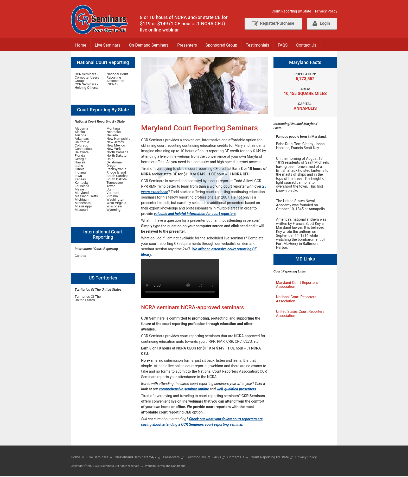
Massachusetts (86, 197)
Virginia (112, 197)
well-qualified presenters (236, 389)
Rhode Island (116, 173)
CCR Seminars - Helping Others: (86, 86)
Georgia (80, 159)
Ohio (109, 159)
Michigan (81, 200)
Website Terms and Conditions (165, 466)
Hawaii (80, 163)
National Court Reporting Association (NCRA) (117, 80)
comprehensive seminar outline (184, 389)
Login (320, 23)
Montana (113, 129)
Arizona (80, 136)
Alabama (81, 129)
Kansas (80, 180)
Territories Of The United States (88, 298)
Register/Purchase (270, 24)
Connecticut (84, 149)
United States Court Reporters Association (300, 314)
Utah (109, 190)
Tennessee (114, 183)
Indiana (80, 173)
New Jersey (115, 142)
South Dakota (116, 180)
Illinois (79, 169)
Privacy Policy (326, 11)
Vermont (112, 193)
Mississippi (83, 207)
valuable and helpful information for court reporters (195, 214)
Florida (80, 156)
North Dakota (116, 156)
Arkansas (82, 139)
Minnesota (83, 203)
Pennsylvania (116, 169)
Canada (80, 256)
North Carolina (117, 153)
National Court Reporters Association (296, 299)
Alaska (80, 132)
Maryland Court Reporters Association (297, 285)
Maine (79, 190)
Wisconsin (114, 207)
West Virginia (116, 203)
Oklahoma (114, 163)
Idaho (79, 166)
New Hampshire (118, 139)
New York (113, 149)
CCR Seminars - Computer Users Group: (87, 78)
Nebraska (113, 132)
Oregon (111, 166)
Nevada (112, 136)
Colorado (81, 146)
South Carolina (117, 176)
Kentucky (81, 183)
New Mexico (115, 146)
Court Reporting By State (291, 11)
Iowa (78, 176)
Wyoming (113, 210)
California (82, 142)
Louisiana (82, 186)
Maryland (82, 193)
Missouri (81, 210)
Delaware (82, 153)
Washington (115, 200)
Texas (110, 186)
